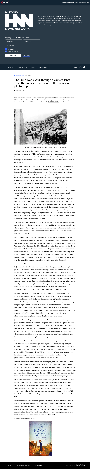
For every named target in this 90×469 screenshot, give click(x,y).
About (33, 67)
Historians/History (19, 75)
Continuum (11, 49)
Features (10, 67)
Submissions (43, 67)
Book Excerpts (22, 67)
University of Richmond (82, 2)
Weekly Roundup (13, 51)
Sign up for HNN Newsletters (35, 465)
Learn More (26, 55)
